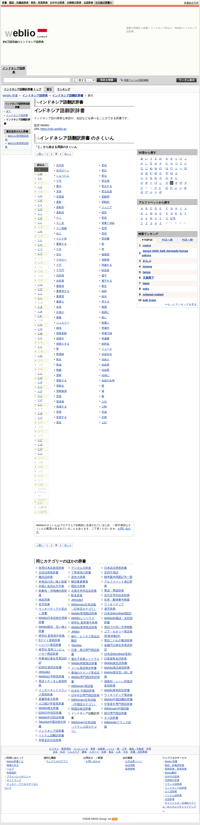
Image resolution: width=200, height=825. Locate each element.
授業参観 (61, 333)
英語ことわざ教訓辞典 (118, 640)
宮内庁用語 (111, 572)
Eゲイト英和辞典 (49, 640)
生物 (103, 752)
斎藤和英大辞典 (48, 699)
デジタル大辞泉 (81, 567)
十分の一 (61, 259)
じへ (40, 298)
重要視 (60, 286)
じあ (40, 173)
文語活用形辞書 (48, 572)
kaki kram (149, 300)
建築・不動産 (136, 749)
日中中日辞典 (57, 2)
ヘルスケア (73, 752)
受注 (104, 175)
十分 (58, 249)
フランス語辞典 (173, 784)
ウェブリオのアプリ (57, 761)
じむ (40, 316)
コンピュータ (80, 749)
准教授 (105, 259)
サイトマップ (14, 780)
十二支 (60, 223)
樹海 (58, 328)
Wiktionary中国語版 (116, 708)
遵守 (104, 275)
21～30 (187, 239)
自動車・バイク (106, 749)
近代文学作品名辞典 (117, 595)
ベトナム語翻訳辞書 (51, 735)
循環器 (105, 254)
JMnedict (44, 672)
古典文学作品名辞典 (84, 590)
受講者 (60, 401)
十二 (58, 217)
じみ (40, 311)
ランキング (63, 89)
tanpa (146, 272)
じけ (40, 209)
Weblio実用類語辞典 (84, 613)
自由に (105, 375)
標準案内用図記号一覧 (118, 577)
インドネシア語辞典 (35, 95)
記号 (173, 218)
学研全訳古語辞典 (50, 740)
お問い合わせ (93, 761)
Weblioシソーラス (82, 618)
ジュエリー (62, 322)
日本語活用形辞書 (115, 567)
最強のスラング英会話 (85, 672)
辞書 (4, 2)
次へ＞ (68, 153)
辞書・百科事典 (138, 752)
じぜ (40, 413)
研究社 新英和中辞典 (52, 635)
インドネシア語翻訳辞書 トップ (22, 89)
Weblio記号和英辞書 (52, 676)
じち (40, 244)
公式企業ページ (133, 761)
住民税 (60, 275)
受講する (61, 406)
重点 (58, 186)
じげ (40, 391)
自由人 (105, 359)
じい (40, 178)
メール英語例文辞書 (84, 668)
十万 (58, 264)
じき (40, 200)
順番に (105, 322)
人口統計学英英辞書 (51, 703)
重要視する (62, 291)
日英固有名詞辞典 (115, 658)
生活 (62, 752)
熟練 (58, 369)
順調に (105, 312)
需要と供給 (108, 223)
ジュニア (107, 207)
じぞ (40, 417)
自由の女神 (108, 380)
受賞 (58, 411)
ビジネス (54, 749)
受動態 (105, 196)
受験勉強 (61, 391)
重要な (60, 301)
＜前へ (39, 153)
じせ (40, 231)
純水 (104, 296)
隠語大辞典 (78, 586)
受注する (107, 186)
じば (40, 444)
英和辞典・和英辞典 (176, 768)
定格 (104, 417)
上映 (104, 406)
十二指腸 (61, 228)
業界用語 (66, 749)
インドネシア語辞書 (51, 730)
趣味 (84, 752)
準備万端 (107, 333)
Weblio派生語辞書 (115, 663)
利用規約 (11, 772)
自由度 (105, 369)
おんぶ (147, 260)
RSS (114, 819)
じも (40, 324)
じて (40, 253)
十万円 (60, 270)
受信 (104, 165)
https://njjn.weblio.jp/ (53, 129)
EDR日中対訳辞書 (50, 712)
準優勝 (105, 338)
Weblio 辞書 (10, 95)
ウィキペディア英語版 (118, 695)
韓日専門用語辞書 (115, 713)
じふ (40, 293)
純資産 (105, 270)
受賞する (61, 417)
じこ (40, 213)
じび (40, 449)
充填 (58, 191)
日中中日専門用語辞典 (85, 695)
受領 (104, 233)
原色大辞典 (78, 577)
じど (40, 440)
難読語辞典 (46, 577)
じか (40, 196)
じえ (40, 187)
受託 (104, 170)
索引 (49, 89)
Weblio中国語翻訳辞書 (118, 699)
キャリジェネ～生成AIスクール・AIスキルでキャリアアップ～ (179, 806)
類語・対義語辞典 (19, 2)
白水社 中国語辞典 (83, 690)
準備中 (105, 328)
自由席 (105, 364)
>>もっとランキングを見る (181, 304)
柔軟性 (60, 212)
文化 (55, 752)
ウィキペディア (114, 604)
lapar (146, 283)
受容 (104, 217)
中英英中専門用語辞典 (118, 704)
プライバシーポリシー (19, 776)
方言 (125, 752)
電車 (92, 749)
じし (40, 222)
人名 (118, 752)
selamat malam (153, 294)
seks (146, 288)
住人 (58, 233)
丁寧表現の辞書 (81, 572)
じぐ (40, 386)
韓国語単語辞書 (81, 708)
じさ (40, 218)
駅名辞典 (77, 595)
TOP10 (147, 239)
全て (8, 111)
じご (40, 395)
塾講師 (60, 354)
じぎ (40, 382)
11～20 (167, 239)
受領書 (105, 238)
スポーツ (94, 752)
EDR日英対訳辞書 (50, 667)
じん (40, 373)
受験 (58, 375)
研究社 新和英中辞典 (84, 622)
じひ (40, 289)
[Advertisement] (149, 35)
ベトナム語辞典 (173, 795)
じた (40, 240)
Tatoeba (76, 645)
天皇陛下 (148, 277)
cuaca (147, 245)
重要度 (60, 296)
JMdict (75, 631)
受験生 (60, 385)
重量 (58, 317)
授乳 (104, 212)
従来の (60, 312)
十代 (58, 180)
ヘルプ (10, 768)
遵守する (107, 280)
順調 (104, 306)
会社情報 (130, 765)
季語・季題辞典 (114, 590)
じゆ (40, 333)
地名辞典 (44, 599)
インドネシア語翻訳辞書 (67, 95)
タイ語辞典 (171, 791)
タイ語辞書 (111, 717)
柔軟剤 (60, 207)
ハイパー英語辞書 (50, 644)
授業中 (60, 338)
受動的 (105, 201)
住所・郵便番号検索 (117, 599)
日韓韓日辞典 (74, 2)
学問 (148, 749)
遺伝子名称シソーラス (85, 658)
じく (40, 204)
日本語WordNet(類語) (118, 613)
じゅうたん (62, 175)
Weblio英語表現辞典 (117, 667)
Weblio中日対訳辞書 (52, 717)
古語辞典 (88, 2)
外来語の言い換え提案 (53, 581)
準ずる (105, 301)
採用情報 (130, 768)
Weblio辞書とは (15, 761)
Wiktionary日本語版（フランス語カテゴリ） (84, 727)
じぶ (40, 453)
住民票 (60, 280)
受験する (61, 380)
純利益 (105, 343)
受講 (58, 396)
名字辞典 (44, 604)
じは (40, 284)
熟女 (58, 359)
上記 (104, 422)
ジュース (107, 348)
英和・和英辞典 (39, 2)
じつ (40, 249)
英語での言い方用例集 (118, 627)
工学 (124, 749)
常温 (104, 411)
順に (104, 317)
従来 (58, 306)
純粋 (104, 291)
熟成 (58, 364)
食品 (111, 752)
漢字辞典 (109, 608)
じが (40, 378)
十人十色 (61, 238)
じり (40, 347)
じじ (40, 404)
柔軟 (58, 201)
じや (40, 329)
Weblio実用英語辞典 (84, 627)
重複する (61, 243)
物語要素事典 (79, 581)
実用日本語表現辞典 (51, 567)
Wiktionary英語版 (82, 686)
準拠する (107, 264)
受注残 (105, 180)
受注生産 (107, 191)
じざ (40, 400)
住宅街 (60, 165)
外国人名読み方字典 (51, 586)
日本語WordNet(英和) (118, 654)
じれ (40, 355)
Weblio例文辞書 (49, 708)
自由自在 (107, 354)
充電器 (60, 196)
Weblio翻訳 (171, 772)
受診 (58, 422)
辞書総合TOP (191, 2)
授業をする (62, 343)
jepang (147, 266)
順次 (104, 286)
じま (40, 307)
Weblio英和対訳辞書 (117, 690)
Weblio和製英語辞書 (84, 663)
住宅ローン (62, 170)
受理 (104, 228)
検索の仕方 (13, 765)
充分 (58, 254)
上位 (104, 401)
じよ (40, 338)
